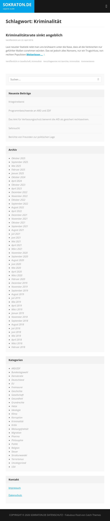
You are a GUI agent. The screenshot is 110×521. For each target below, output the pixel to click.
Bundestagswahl (19, 372)
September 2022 (19, 203)
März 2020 (16, 275)
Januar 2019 (17, 313)
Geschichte (16, 391)
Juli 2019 (15, 298)
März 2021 (16, 248)
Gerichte (64, 61)
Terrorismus (17, 459)
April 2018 (16, 339)
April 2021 (16, 245)
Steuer (14, 451)
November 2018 (19, 316)
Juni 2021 (16, 237)
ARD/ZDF (15, 368)
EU (12, 383)
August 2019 (17, 294)
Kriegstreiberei (16, 101)
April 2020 (16, 271)
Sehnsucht (14, 128)
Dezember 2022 (19, 192)
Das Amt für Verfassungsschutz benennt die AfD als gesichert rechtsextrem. (49, 119)
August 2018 (17, 324)
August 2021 (17, 230)
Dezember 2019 (19, 283)
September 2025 (19, 162)
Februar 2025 (18, 169)
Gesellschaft (25, 61)
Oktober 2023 (18, 184)
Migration (16, 432)
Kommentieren (87, 61)
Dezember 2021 (19, 215)
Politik (14, 444)
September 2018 (19, 320)
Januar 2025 (17, 173)
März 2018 (16, 343)
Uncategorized (18, 462)
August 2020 (17, 260)
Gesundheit (17, 398)
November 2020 (19, 252)
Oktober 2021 (18, 222)
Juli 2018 (15, 328)
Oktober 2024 (18, 177)
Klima (14, 413)
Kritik (14, 425)
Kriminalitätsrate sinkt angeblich (34, 35)
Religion (15, 447)
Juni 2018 (16, 332)
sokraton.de (17, 4)
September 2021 (19, 226)
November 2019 (19, 286)
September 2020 (19, 256)
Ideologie (16, 410)
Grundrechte (17, 402)
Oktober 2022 (18, 199)
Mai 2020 (16, 267)
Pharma (15, 436)
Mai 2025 (16, 165)
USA (13, 466)
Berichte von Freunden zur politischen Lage (32, 137)
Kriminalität (37, 61)
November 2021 (19, 218)
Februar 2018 (18, 347)
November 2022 (19, 196)
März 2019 (16, 309)
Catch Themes (93, 515)
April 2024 (16, 180)
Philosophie (17, 440)
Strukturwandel (19, 455)
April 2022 (16, 211)
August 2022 (17, 207)
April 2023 (16, 188)
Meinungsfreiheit (19, 429)
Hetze (14, 406)
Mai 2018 (16, 335)
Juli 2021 (15, 233)
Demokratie (17, 376)
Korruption (16, 417)
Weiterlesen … (34, 54)
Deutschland (17, 379)
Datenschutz (15, 495)
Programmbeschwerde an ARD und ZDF (30, 110)
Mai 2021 (16, 241)
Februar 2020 (18, 279)
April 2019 (16, 305)
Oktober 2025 (18, 158)
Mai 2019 (16, 301)
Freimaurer (17, 387)
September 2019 (19, 290)
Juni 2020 (16, 264)
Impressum (15, 488)
